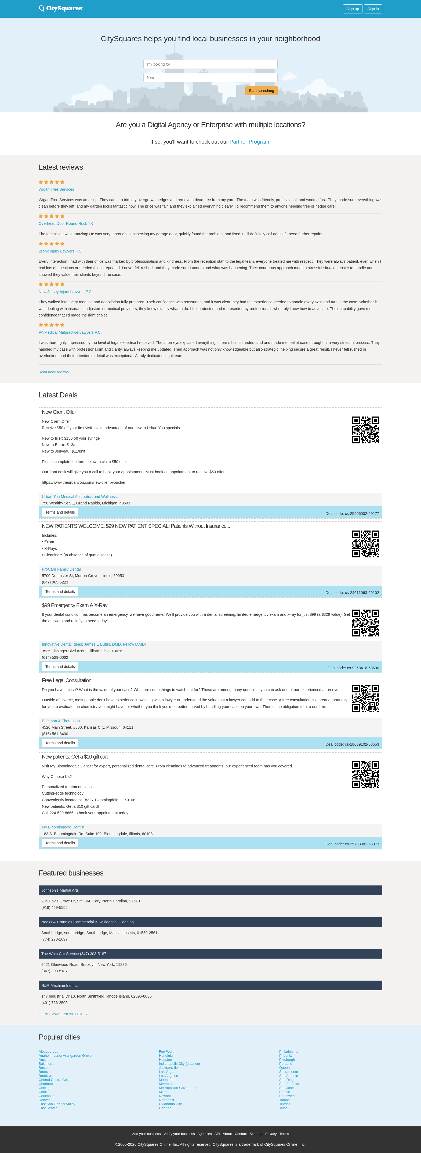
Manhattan (167, 1080)
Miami (163, 1092)
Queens (285, 1068)
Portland (285, 1064)
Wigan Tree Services (56, 189)
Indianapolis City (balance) (179, 1064)
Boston (44, 1068)
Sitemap (256, 1134)
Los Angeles (168, 1076)
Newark (165, 1096)
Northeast (166, 1100)
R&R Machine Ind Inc (59, 985)
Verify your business (179, 1134)
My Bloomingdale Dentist (63, 827)
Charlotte (46, 1084)
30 (76, 1014)
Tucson (285, 1104)
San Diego (287, 1080)
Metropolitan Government (178, 1088)
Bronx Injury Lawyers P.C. (60, 251)
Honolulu (166, 1056)
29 (71, 1014)
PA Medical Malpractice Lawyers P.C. (70, 332)
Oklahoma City (170, 1104)
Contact (241, 1134)
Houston (165, 1060)
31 (80, 1014)
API (217, 1134)
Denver (44, 1100)
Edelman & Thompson (61, 721)
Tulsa (283, 1108)
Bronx (43, 1072)
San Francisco (290, 1084)
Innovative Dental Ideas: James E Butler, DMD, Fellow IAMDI (94, 644)
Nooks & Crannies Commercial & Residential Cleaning (87, 922)
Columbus (47, 1096)
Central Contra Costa (55, 1080)
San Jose (286, 1088)
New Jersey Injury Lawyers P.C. (66, 292)
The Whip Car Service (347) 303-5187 (73, 954)
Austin (43, 1060)
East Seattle (48, 1108)
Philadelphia (288, 1051)
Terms (284, 1134)
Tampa (284, 1100)
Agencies (204, 1134)
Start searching (261, 90)
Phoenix (285, 1056)
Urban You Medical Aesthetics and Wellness (79, 496)
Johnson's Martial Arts (60, 890)
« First (43, 1014)
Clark (43, 1092)
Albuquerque (49, 1051)
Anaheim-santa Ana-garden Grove (65, 1056)
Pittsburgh (287, 1060)
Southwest (287, 1096)
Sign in (373, 9)
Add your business (146, 1134)
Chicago (45, 1088)
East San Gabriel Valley (57, 1104)
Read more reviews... (55, 372)
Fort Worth (167, 1051)
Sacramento (288, 1072)
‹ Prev (54, 1014)
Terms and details (60, 512)
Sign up (352, 9)
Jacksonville (168, 1068)
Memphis (166, 1084)
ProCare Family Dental (61, 569)
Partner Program (249, 142)
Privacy (271, 1134)
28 (66, 1014)
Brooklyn (45, 1076)
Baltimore (46, 1064)
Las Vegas (167, 1072)
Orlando (165, 1108)
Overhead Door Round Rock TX (66, 223)
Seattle (284, 1092)
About (227, 1134)
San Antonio (288, 1076)
